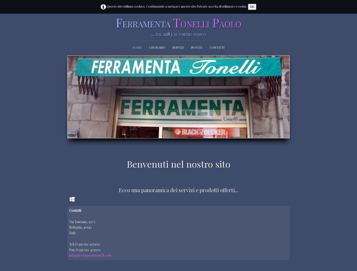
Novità (196, 47)
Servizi (178, 47)
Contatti (217, 47)
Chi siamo (157, 47)
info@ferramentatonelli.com (90, 255)
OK (252, 6)
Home (137, 47)
